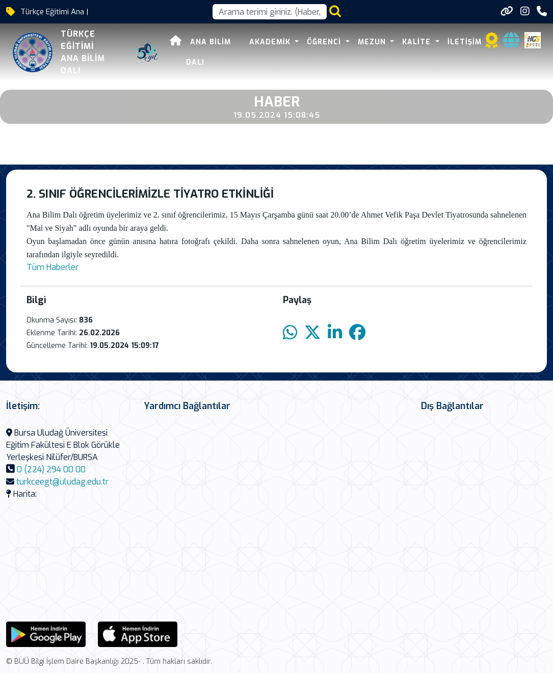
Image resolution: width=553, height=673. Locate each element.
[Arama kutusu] (270, 11)
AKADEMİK (271, 42)
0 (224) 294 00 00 (51, 469)
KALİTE (417, 42)
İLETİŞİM (464, 42)
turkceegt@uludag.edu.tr (62, 481)
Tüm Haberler (52, 267)
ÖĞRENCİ (325, 42)
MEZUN (373, 42)
